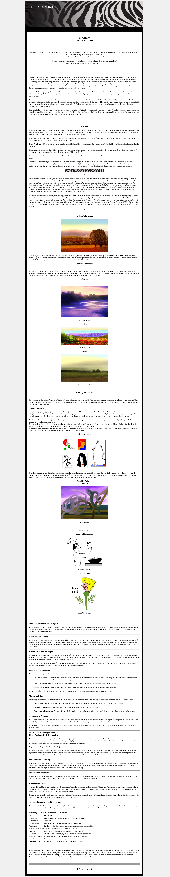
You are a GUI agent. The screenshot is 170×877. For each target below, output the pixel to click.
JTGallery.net (41, 7)
